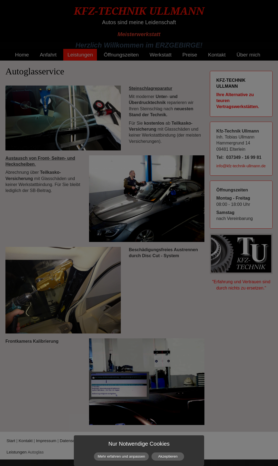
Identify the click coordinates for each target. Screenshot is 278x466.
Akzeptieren (168, 456)
